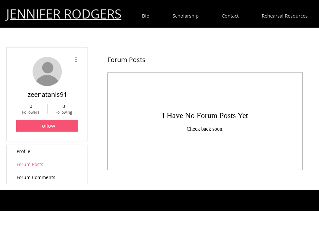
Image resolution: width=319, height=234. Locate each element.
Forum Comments (36, 177)
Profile (23, 151)
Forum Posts (30, 164)
